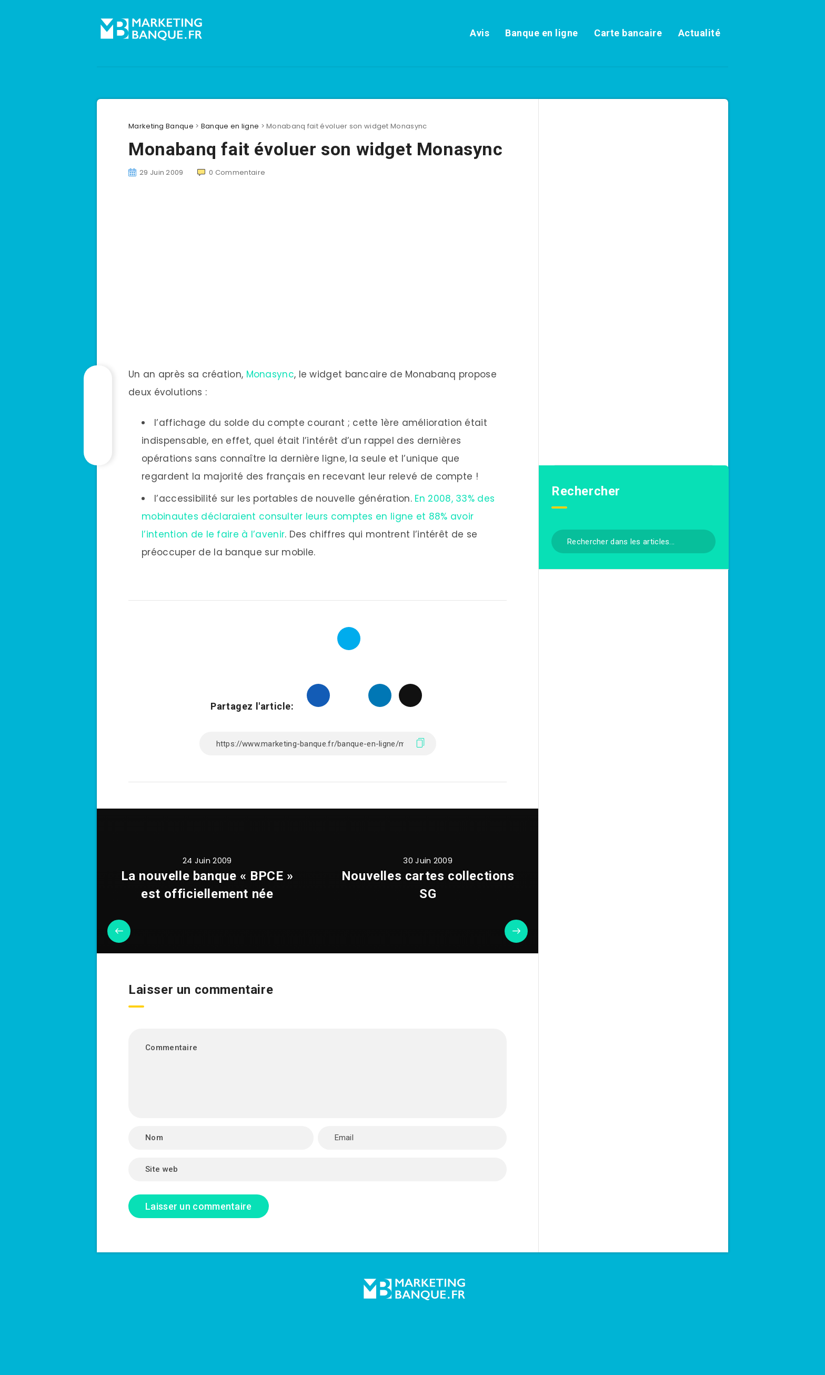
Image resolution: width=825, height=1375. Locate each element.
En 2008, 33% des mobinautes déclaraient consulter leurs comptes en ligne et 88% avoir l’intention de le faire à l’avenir (318, 516)
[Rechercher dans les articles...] (633, 541)
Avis (479, 32)
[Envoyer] (703, 540)
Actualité (699, 32)
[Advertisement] (317, 278)
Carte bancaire (628, 32)
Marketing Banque (161, 126)
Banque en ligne (541, 32)
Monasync (270, 374)
